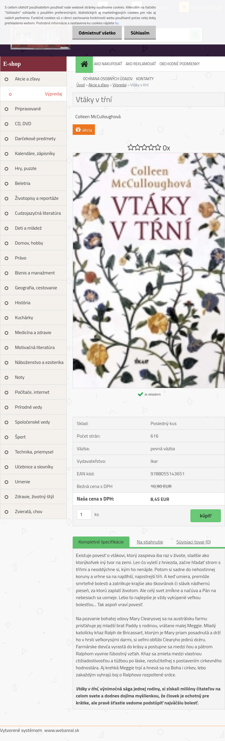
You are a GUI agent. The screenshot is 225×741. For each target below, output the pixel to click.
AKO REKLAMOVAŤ (141, 64)
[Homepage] (85, 63)
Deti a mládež (28, 227)
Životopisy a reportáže (37, 198)
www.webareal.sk (61, 730)
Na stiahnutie (150, 541)
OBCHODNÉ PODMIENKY (179, 64)
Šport (20, 436)
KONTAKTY (145, 79)
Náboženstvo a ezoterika (39, 362)
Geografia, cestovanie (36, 287)
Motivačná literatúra (35, 347)
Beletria (22, 183)
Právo (20, 257)
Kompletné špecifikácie (101, 541)
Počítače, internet (32, 392)
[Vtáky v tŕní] (149, 155)
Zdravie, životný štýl (34, 496)
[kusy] (84, 514)
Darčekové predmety (35, 138)
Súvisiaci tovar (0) (193, 541)
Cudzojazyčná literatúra (38, 212)
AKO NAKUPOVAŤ (108, 64)
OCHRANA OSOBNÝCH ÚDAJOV (108, 79)
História (22, 302)
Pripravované (28, 108)
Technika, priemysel (34, 451)
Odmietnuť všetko (94, 32)
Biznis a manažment (35, 272)
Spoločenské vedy (32, 421)
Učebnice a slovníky (34, 466)
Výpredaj (53, 93)
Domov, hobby (29, 242)
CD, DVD (23, 123)
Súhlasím (139, 32)
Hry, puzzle (26, 168)
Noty (19, 377)
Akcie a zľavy (27, 78)
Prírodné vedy (28, 406)
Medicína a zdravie (33, 332)
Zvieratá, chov (28, 511)
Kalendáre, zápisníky (35, 153)
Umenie (22, 481)
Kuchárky (24, 317)
